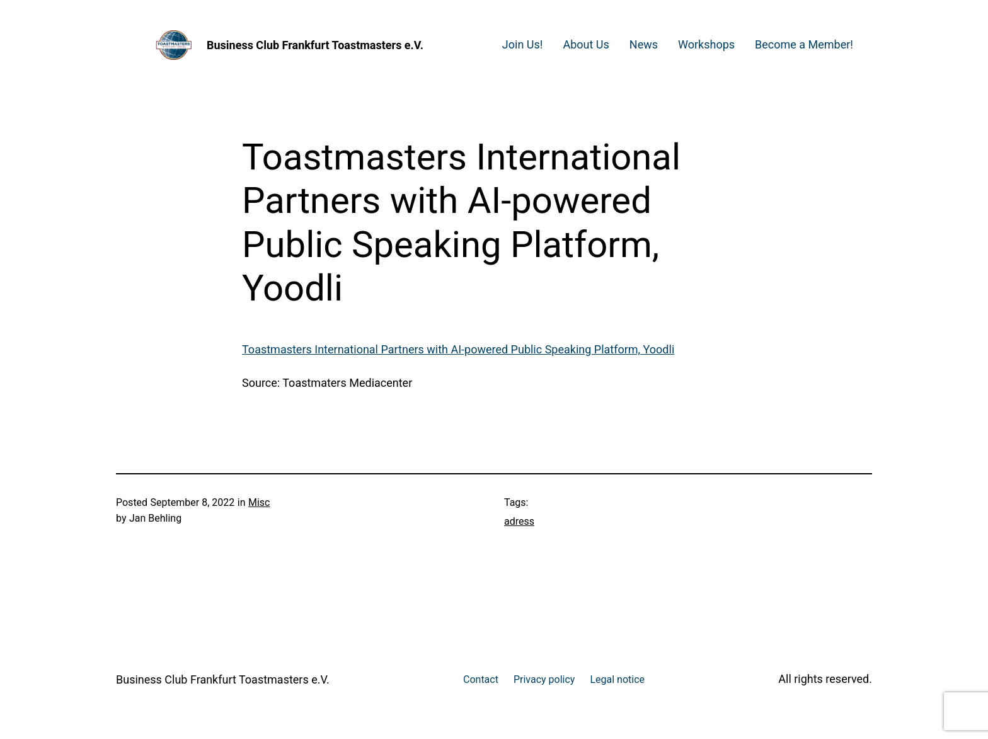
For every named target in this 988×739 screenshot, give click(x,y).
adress (519, 521)
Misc (259, 502)
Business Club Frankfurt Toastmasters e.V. (315, 45)
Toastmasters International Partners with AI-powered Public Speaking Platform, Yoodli (458, 349)
